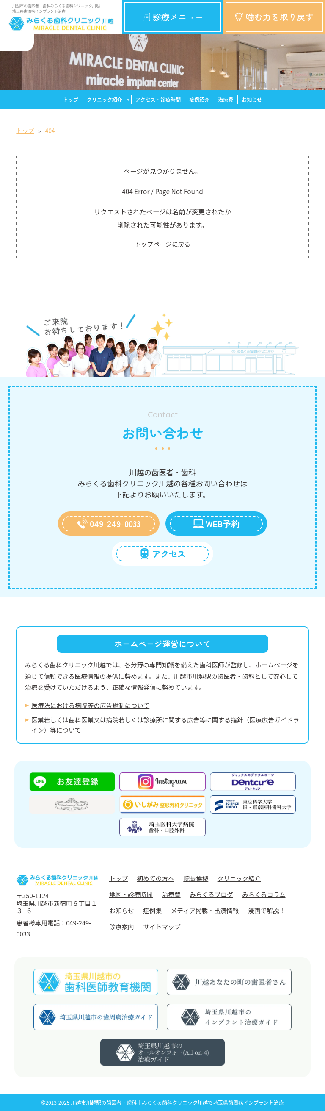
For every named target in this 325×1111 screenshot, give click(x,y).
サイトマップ (161, 926)
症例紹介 (199, 99)
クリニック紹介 (104, 99)
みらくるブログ (211, 894)
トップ (70, 99)
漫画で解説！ (266, 910)
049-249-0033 (108, 523)
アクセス (162, 553)
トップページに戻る (162, 243)
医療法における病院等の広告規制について (90, 705)
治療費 (225, 99)
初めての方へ (155, 878)
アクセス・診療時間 (158, 99)
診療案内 (121, 926)
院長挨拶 (195, 878)
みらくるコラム (263, 894)
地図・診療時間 (131, 894)
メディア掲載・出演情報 (205, 910)
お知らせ (252, 99)
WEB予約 (216, 523)
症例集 (152, 910)
